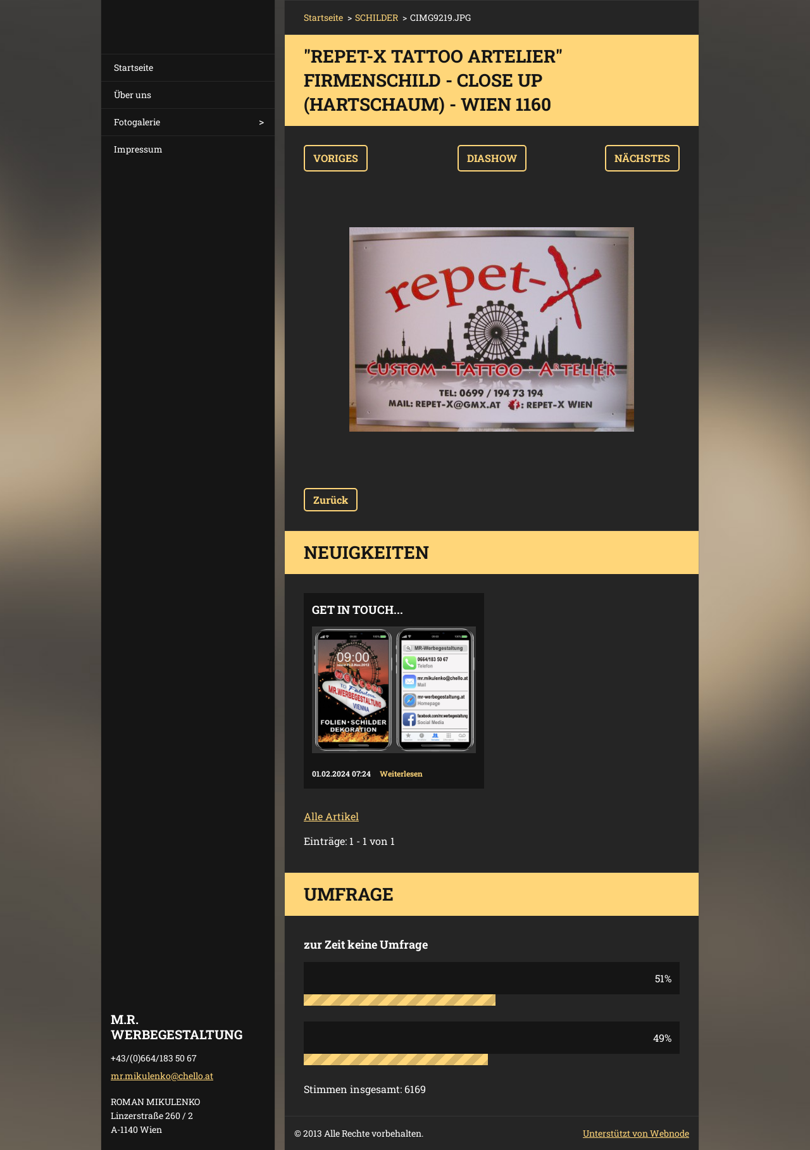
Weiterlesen (401, 773)
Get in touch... (357, 609)
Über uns (132, 95)
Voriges (335, 158)
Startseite (133, 67)
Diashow (492, 158)
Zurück (330, 499)
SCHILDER (376, 17)
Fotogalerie (137, 122)
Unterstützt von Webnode (636, 1133)
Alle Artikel (331, 816)
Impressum (138, 149)
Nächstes (642, 158)
